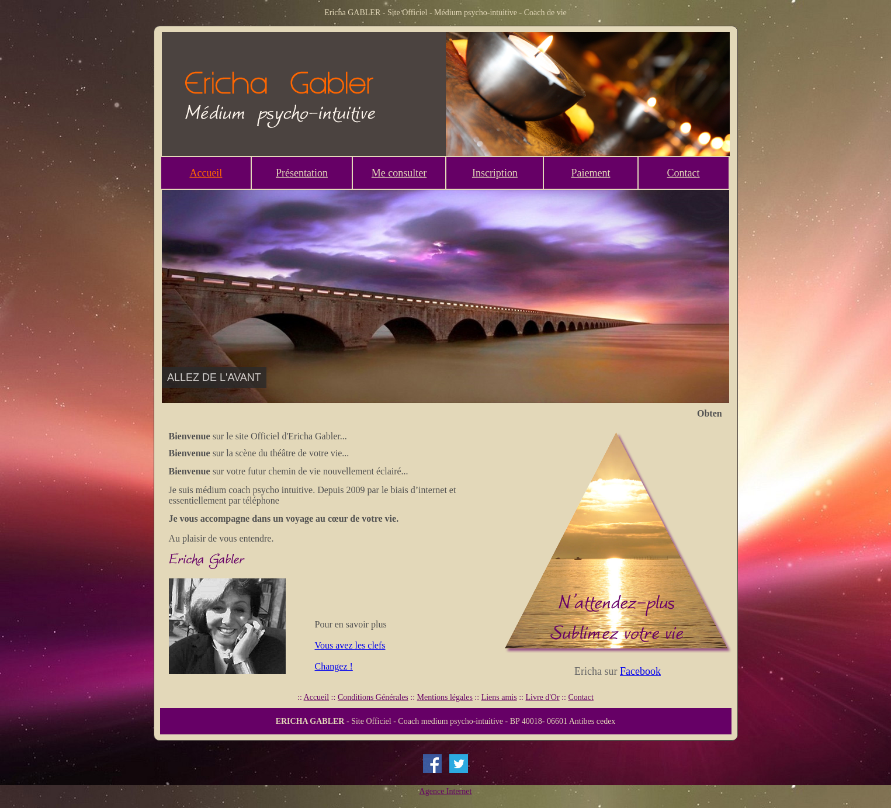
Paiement (590, 173)
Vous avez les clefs (350, 645)
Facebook (640, 671)
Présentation (302, 173)
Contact (683, 173)
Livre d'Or (542, 697)
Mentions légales (445, 697)
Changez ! (334, 666)
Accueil (205, 173)
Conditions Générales (373, 697)
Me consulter (399, 173)
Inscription (495, 173)
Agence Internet (446, 791)
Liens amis (499, 697)
